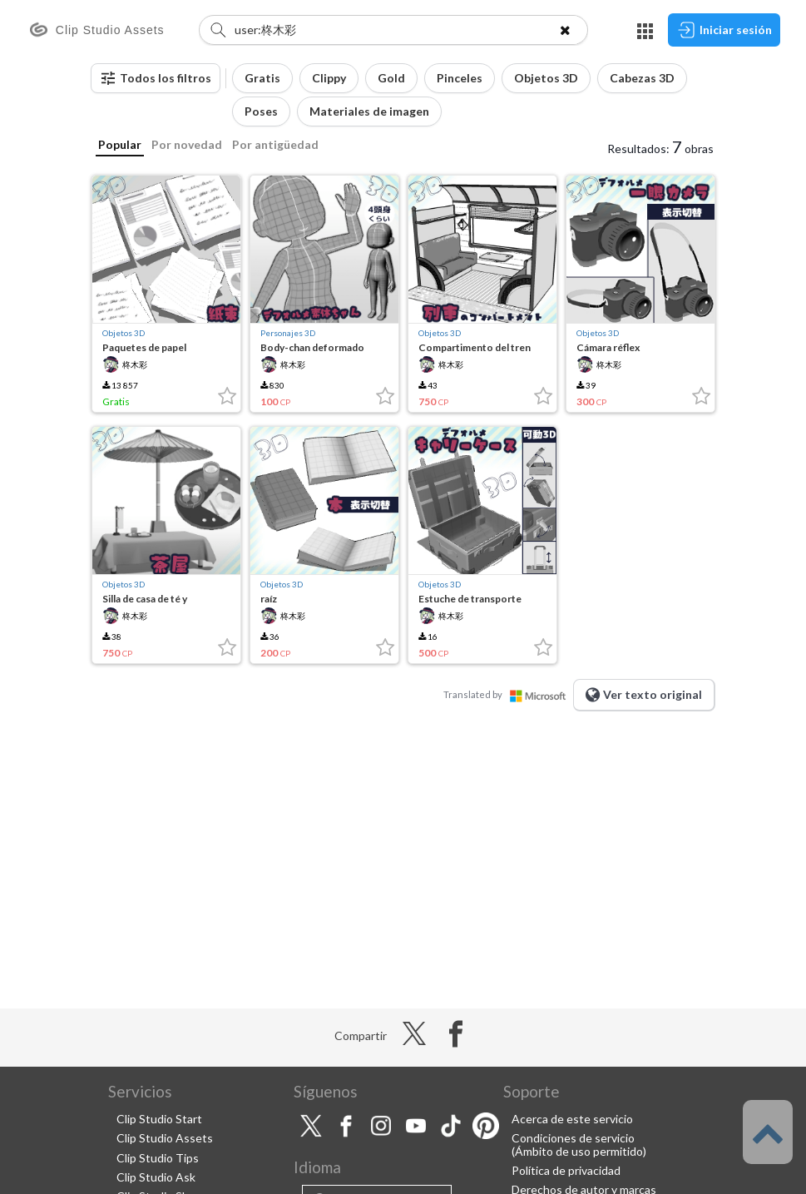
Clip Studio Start (159, 1119)
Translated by (508, 694)
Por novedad (186, 144)
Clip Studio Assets (164, 1138)
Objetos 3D (123, 333)
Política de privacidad (566, 1170)
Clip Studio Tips (157, 1158)
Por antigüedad (275, 144)
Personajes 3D (287, 333)
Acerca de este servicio (572, 1119)
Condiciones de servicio (573, 1138)
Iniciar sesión (724, 30)
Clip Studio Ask (155, 1177)
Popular (119, 144)
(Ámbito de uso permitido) (579, 1151)
